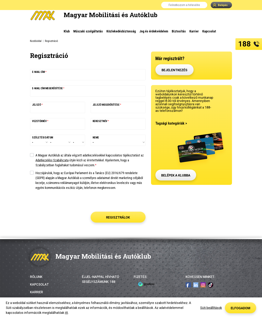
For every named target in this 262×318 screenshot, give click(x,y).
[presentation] (118, 202)
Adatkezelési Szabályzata (52, 160)
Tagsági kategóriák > (171, 123)
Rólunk (36, 277)
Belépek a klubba (175, 175)
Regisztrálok (118, 217)
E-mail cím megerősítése (47, 88)
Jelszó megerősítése (106, 104)
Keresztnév (100, 121)
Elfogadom (240, 308)
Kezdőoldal (35, 41)
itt (66, 313)
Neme (96, 137)
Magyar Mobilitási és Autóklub (110, 15)
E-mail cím (38, 72)
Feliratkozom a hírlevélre (184, 5)
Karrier (36, 292)
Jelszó (36, 104)
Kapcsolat (39, 284)
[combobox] (39, 142)
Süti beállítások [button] (211, 308)
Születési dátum (42, 137)
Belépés (220, 5)
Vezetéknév (39, 121)
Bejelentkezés (174, 70)
